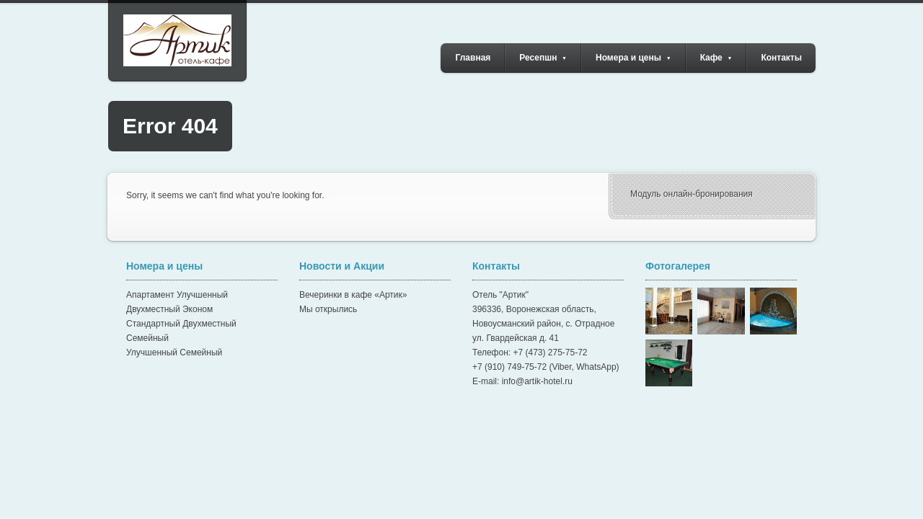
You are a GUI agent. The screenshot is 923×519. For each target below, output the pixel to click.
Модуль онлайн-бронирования (691, 194)
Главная (473, 58)
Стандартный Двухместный (181, 324)
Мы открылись (328, 309)
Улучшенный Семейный (174, 352)
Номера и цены (633, 58)
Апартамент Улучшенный (177, 295)
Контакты (781, 58)
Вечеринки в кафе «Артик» (353, 295)
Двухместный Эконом (169, 309)
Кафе (716, 58)
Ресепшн (543, 58)
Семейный (147, 338)
